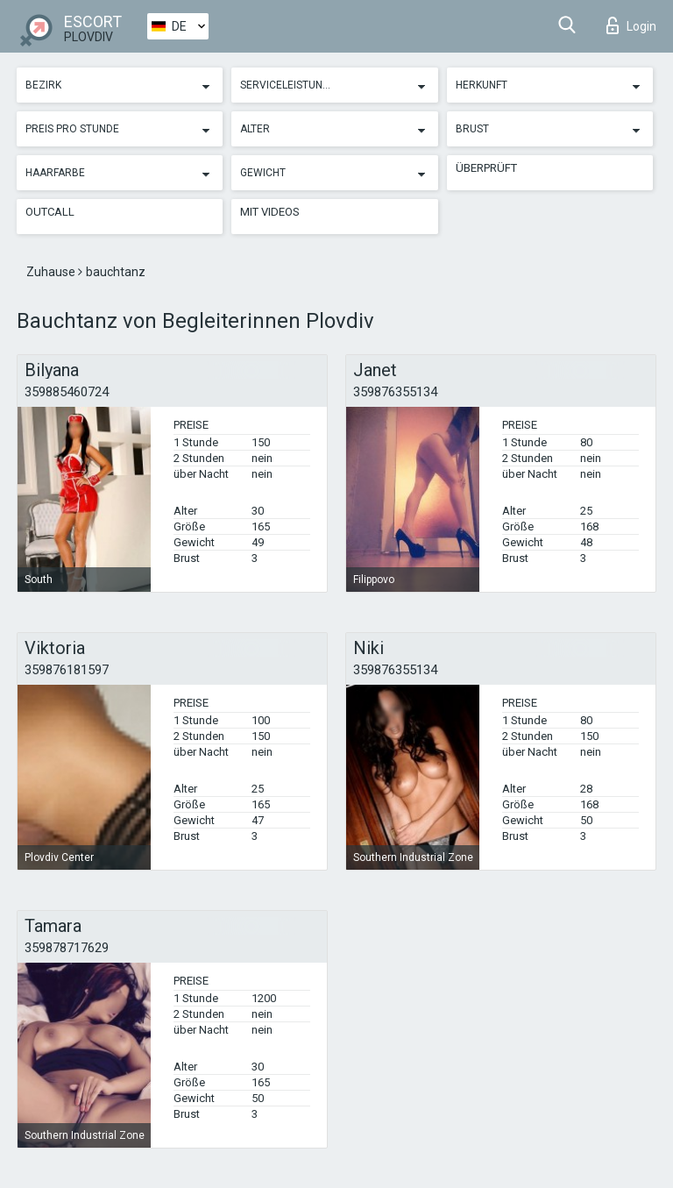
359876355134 (395, 392)
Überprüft (486, 167)
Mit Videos (270, 211)
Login (631, 25)
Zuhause (52, 272)
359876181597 (67, 670)
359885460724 (67, 392)
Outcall (49, 211)
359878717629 (67, 948)
